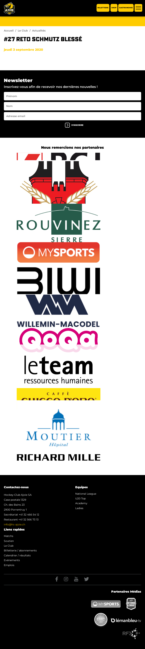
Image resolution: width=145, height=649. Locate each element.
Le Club (23, 30)
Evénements (12, 560)
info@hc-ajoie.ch (14, 524)
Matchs (8, 536)
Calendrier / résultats (17, 555)
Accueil (9, 30)
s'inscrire (74, 125)
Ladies (79, 508)
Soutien (9, 541)
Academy (81, 503)
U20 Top (80, 498)
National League (85, 493)
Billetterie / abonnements (20, 550)
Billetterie (102, 8)
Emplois (9, 565)
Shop (114, 8)
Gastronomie (126, 8)
